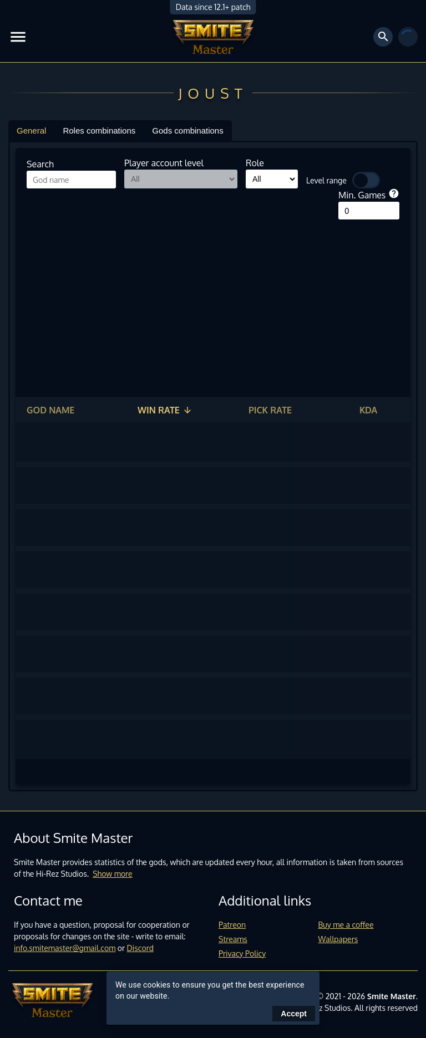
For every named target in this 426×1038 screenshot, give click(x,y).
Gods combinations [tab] (187, 130)
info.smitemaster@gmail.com (64, 948)
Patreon (232, 924)
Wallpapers (338, 939)
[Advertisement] (213, 302)
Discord (140, 948)
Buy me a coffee (346, 924)
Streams (233, 939)
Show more (113, 873)
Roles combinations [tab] (99, 130)
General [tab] (31, 130)
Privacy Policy (242, 953)
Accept (294, 1013)
